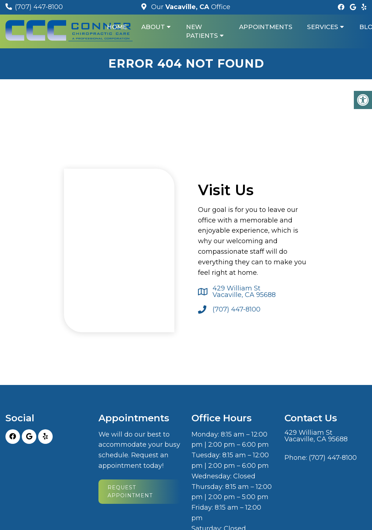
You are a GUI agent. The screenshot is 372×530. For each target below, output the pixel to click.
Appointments (265, 27)
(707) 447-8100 (39, 7)
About (153, 27)
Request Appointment (130, 491)
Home (117, 27)
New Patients (202, 31)
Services (322, 27)
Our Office (189, 7)
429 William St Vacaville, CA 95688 (244, 291)
